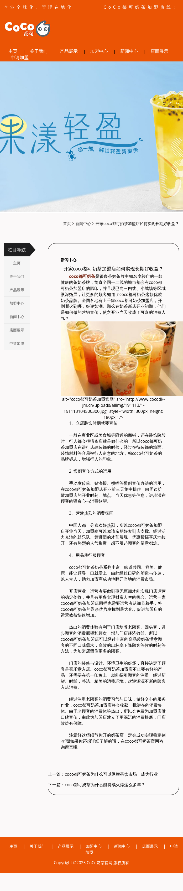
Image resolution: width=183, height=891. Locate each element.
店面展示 (159, 51)
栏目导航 (17, 250)
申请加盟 (20, 57)
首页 (67, 224)
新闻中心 (129, 51)
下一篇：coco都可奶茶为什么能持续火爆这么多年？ (96, 785)
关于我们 (39, 51)
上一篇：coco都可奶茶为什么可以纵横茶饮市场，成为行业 (103, 774)
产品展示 (69, 51)
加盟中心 (99, 51)
